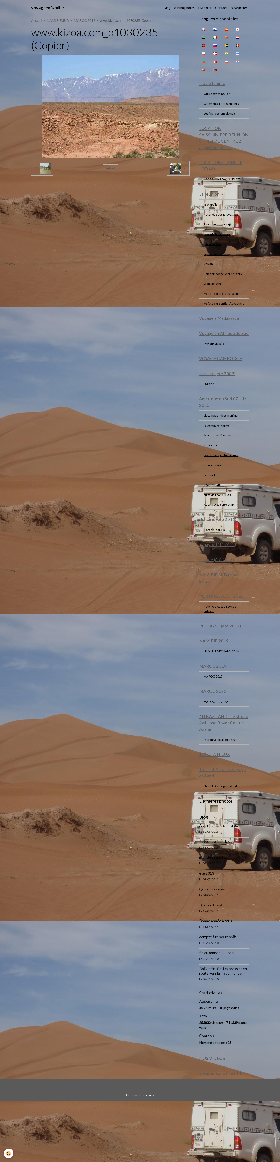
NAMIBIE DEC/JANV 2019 (220, 701)
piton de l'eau (213, 258)
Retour (110, 168)
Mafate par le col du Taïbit (223, 315)
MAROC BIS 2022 (217, 757)
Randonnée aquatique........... (223, 237)
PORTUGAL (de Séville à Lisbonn (222, 653)
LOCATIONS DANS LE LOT (220, 186)
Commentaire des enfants (222, 105)
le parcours (212, 480)
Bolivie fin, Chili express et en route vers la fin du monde (223, 1030)
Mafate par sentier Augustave (217, 328)
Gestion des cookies (140, 1156)
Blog (167, 8)
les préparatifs (214, 501)
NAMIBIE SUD (58, 20)
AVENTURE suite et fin (221, 543)
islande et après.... (214, 917)
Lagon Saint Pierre (217, 268)
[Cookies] (9, 1153)
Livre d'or (205, 8)
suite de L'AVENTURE (220, 532)
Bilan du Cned (210, 964)
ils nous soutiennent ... (219, 470)
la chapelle (211, 216)
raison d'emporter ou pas (222, 491)
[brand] (47, 7)
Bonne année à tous (215, 980)
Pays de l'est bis (215, 570)
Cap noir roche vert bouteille (218, 291)
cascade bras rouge (218, 247)
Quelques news (212, 948)
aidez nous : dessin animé (222, 449)
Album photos (184, 8)
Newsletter (239, 8)
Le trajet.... (211, 512)
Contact (221, 8)
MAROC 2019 (84, 20)
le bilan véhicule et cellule (222, 796)
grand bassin (213, 304)
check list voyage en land (222, 845)
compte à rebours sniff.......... (222, 996)
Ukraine (209, 416)
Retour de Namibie (214, 901)
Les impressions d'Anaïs (221, 116)
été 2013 (206, 933)
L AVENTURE (214, 522)
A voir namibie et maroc (218, 885)
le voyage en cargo (217, 459)
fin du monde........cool (216, 1012)
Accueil (36, 20)
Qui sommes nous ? (217, 95)
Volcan (209, 278)
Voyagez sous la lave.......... (222, 226)
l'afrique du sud (215, 373)
